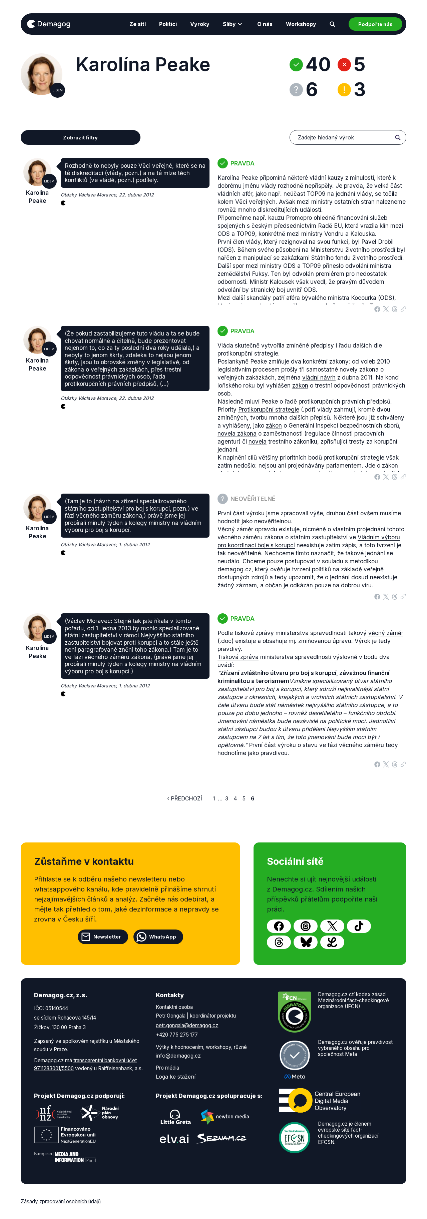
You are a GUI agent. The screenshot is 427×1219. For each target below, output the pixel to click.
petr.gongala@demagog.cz (187, 1025)
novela (258, 441)
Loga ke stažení (175, 1076)
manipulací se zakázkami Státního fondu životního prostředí (322, 257)
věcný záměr (385, 632)
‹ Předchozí (184, 798)
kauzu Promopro (290, 217)
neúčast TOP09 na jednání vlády (328, 193)
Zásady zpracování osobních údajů (61, 1201)
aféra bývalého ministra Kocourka (331, 297)
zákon (300, 385)
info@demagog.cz (178, 1055)
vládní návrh (319, 377)
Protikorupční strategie (268, 409)
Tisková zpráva (238, 656)
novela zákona (237, 433)
